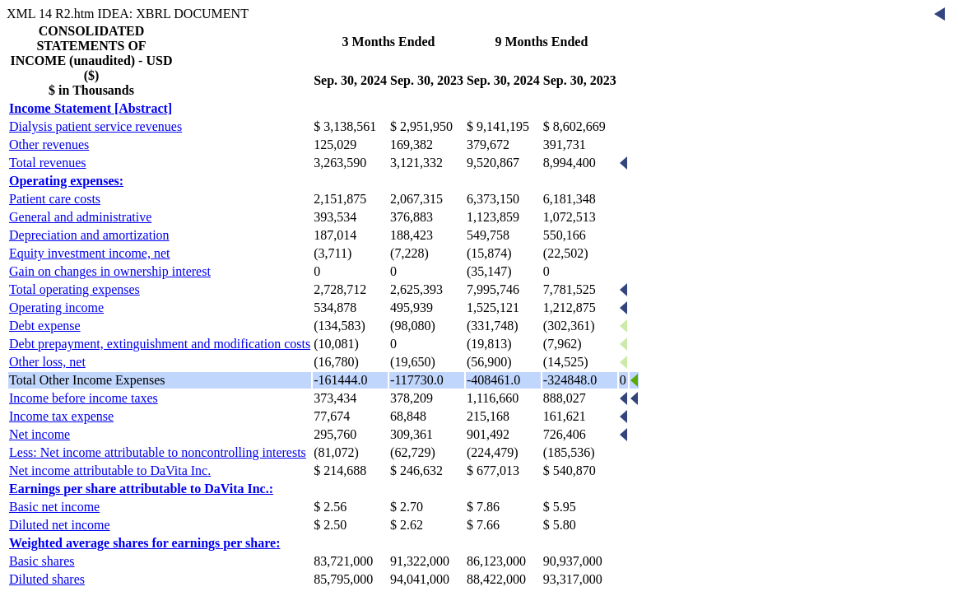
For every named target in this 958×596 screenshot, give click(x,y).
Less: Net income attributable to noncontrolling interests (157, 452)
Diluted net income (59, 525)
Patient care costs (54, 199)
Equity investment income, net (89, 253)
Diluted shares (47, 579)
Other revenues (49, 144)
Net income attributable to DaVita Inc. (110, 470)
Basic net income (54, 507)
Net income (39, 434)
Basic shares (42, 561)
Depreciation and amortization (89, 235)
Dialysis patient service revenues (95, 126)
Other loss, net (47, 362)
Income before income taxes (83, 398)
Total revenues (47, 163)
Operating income (56, 307)
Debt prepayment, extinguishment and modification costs (159, 344)
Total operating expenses (74, 289)
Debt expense (45, 326)
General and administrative (80, 217)
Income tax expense (61, 416)
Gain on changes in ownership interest (110, 271)
